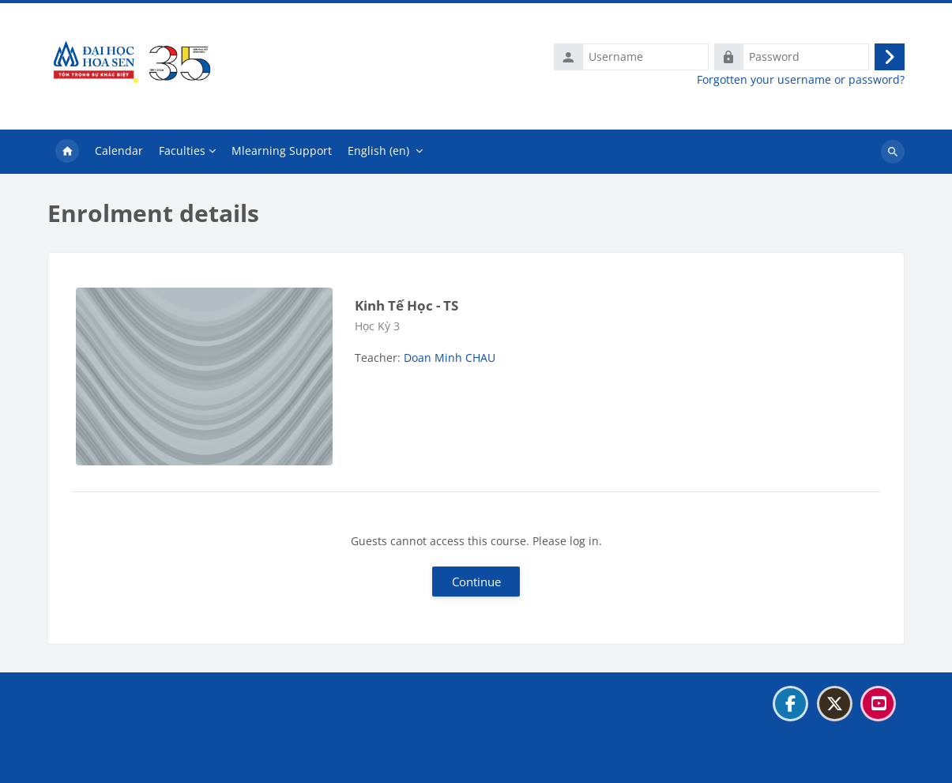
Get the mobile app (107, 762)
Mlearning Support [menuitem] (281, 150)
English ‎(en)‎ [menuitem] (378, 150)
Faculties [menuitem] (182, 150)
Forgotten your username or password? (801, 80)
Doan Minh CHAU (449, 357)
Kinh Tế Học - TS (406, 305)
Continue (476, 581)
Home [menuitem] (67, 152)
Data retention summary (121, 742)
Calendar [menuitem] (119, 150)
